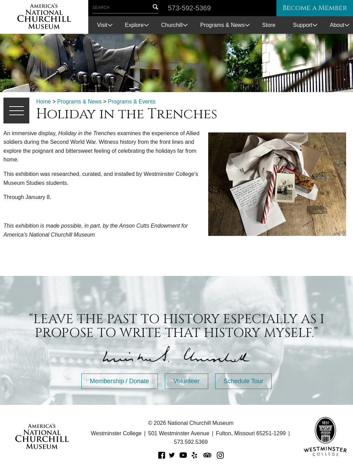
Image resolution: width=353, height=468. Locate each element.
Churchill (172, 25)
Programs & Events (131, 101)
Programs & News (222, 25)
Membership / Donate (119, 381)
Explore (134, 25)
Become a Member (313, 8)
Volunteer (186, 381)
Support (302, 25)
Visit (102, 25)
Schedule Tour (243, 381)
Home (43, 101)
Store (268, 25)
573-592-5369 (189, 8)
